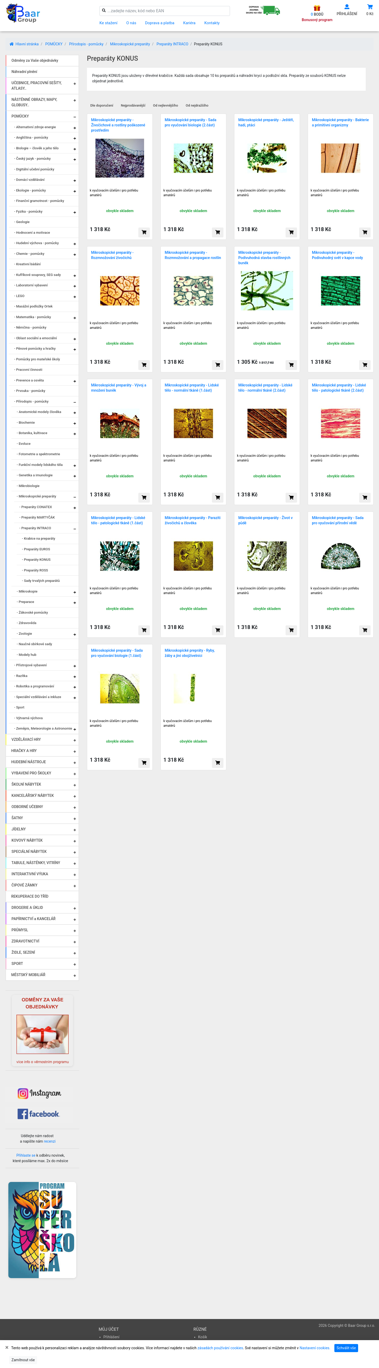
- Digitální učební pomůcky (34, 169)
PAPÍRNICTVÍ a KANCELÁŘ (33, 919)
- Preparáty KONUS (36, 560)
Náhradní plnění (24, 72)
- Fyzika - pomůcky (28, 211)
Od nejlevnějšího (165, 105)
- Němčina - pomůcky (30, 327)
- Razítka (20, 676)
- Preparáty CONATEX (35, 507)
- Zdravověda (26, 623)
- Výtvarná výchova (28, 718)
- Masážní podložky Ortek (33, 306)
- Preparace (25, 602)
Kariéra (189, 23)
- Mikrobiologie (28, 486)
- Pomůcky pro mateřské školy (37, 359)
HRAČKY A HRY (24, 751)
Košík (202, 1337)
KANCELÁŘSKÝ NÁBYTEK (32, 795)
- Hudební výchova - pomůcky (36, 243)
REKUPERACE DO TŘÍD (29, 896)
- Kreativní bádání (27, 264)
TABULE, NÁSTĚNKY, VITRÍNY (35, 863)
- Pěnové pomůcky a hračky (35, 348)
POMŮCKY (53, 44)
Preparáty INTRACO (172, 44)
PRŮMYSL (19, 930)
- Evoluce (24, 444)
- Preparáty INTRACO (35, 528)
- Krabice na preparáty (38, 538)
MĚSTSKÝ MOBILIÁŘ (28, 975)
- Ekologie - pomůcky (30, 190)
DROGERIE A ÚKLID (27, 907)
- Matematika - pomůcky (32, 317)
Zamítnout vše (23, 1360)
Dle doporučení (101, 105)
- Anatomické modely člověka (39, 412)
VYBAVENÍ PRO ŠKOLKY (31, 773)
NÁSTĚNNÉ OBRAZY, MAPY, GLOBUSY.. (34, 102)
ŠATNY (17, 818)
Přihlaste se (25, 1155)
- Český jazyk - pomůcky (32, 159)
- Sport (19, 707)
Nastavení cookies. (315, 1348)
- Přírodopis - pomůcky (31, 401)
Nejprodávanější (133, 105)
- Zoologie (24, 634)
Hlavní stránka (24, 44)
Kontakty (212, 23)
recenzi (50, 1141)
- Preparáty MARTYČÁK (37, 517)
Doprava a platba (159, 23)
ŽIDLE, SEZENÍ (23, 952)
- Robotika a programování (34, 686)
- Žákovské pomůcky (32, 612)
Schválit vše (346, 1348)
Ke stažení (108, 23)
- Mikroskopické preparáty (36, 496)
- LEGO (19, 296)
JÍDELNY (18, 829)
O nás (131, 23)
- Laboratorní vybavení (31, 285)
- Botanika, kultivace (32, 433)
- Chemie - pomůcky (29, 254)
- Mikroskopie (27, 591)
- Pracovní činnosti (28, 370)
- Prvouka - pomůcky (29, 391)
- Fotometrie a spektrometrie (38, 454)
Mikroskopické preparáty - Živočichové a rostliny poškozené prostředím (118, 125)
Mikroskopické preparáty (130, 44)
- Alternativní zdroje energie (35, 127)
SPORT (17, 964)
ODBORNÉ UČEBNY (27, 807)
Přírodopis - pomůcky (86, 44)
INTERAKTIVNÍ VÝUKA (29, 874)
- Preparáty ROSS (35, 570)
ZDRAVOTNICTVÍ (25, 941)
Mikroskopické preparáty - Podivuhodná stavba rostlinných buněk (264, 257)
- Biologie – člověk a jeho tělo (36, 148)
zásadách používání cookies (220, 1348)
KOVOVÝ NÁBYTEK (27, 840)
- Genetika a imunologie (34, 475)
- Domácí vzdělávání (29, 180)
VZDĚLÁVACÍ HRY (26, 739)
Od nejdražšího (197, 105)
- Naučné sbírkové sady (34, 644)
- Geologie (21, 222)
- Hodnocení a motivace (32, 233)
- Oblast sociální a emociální (35, 338)
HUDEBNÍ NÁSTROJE (28, 762)
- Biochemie (26, 422)
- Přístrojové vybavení (30, 665)
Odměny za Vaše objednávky (34, 60)
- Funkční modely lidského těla (40, 465)
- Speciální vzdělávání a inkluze (37, 697)
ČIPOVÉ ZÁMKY (24, 885)
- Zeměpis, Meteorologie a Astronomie (43, 728)
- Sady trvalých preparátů (41, 581)
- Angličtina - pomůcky (31, 137)
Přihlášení (111, 1337)
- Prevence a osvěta (29, 380)
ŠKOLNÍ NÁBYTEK (26, 784)
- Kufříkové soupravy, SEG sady (37, 275)
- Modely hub (26, 655)
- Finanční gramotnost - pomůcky (39, 201)
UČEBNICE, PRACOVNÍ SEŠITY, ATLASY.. (36, 85)
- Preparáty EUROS (36, 549)
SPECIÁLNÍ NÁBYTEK (29, 851)
